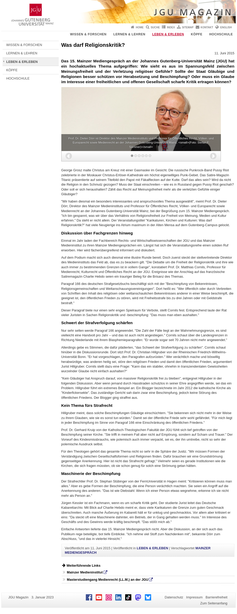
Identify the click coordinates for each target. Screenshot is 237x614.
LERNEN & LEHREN (129, 34)
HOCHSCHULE (221, 34)
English (226, 27)
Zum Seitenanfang (213, 603)
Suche (155, 27)
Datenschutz (174, 597)
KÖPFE (196, 34)
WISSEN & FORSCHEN (88, 34)
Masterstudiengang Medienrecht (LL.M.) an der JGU (107, 580)
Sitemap (187, 27)
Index (171, 27)
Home (140, 27)
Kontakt (207, 27)
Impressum (194, 597)
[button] (69, 156)
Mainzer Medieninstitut (85, 572)
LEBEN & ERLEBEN (168, 34)
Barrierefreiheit (216, 597)
